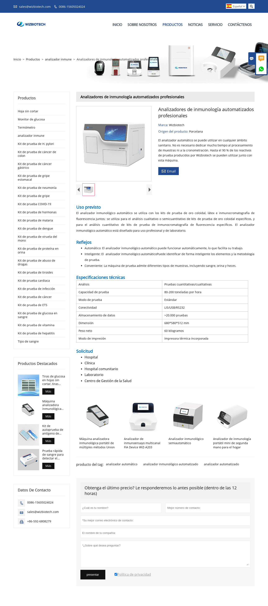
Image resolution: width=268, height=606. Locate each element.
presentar (93, 575)
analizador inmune (58, 59)
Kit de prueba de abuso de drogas (36, 262)
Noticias (195, 24)
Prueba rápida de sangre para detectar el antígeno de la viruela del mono (53, 454)
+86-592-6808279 (39, 521)
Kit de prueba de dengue (35, 228)
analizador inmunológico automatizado (170, 465)
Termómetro (26, 127)
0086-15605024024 (72, 7)
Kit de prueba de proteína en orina (38, 250)
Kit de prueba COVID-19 (34, 204)
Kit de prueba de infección (36, 289)
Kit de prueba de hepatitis (36, 333)
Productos (172, 24)
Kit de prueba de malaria (35, 220)
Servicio (215, 24)
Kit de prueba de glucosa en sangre (37, 315)
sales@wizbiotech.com (35, 7)
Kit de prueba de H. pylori (36, 144)
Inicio (117, 24)
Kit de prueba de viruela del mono (37, 238)
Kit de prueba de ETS (32, 305)
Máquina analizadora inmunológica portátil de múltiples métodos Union (53, 405)
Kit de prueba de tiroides (35, 272)
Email (168, 171)
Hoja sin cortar (28, 111)
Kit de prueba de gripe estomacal (34, 178)
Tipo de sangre (28, 341)
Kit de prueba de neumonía (37, 188)
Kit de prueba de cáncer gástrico (35, 166)
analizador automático (121, 465)
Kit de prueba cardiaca (34, 281)
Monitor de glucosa (31, 119)
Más (48, 391)
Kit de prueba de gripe (34, 196)
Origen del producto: (173, 131)
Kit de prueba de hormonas (37, 212)
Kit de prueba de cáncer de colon (37, 154)
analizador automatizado (221, 465)
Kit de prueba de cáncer (35, 297)
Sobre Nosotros (142, 24)
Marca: (163, 125)
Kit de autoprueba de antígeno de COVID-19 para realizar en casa (53, 429)
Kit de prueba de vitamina (36, 325)
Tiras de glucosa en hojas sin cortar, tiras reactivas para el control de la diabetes (53, 380)
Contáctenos (240, 24)
